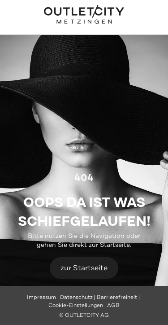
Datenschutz (76, 297)
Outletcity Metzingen (84, 15)
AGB (113, 305)
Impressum (41, 297)
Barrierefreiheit (117, 297)
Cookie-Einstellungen (75, 305)
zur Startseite (84, 267)
